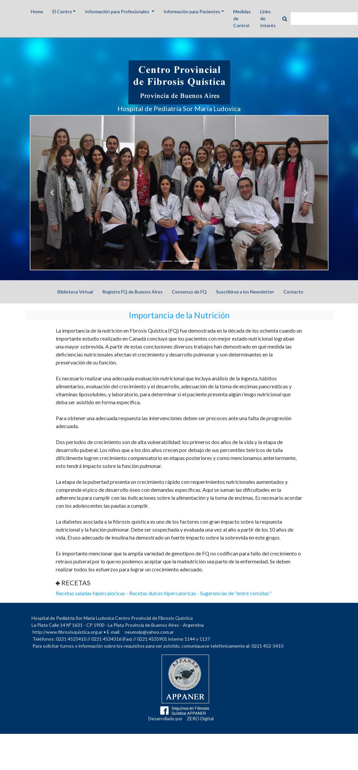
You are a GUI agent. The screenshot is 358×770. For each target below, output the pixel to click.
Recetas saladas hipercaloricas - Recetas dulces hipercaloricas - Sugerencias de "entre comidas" (163, 593)
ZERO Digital (200, 718)
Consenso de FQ (189, 291)
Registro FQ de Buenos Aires (132, 291)
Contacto (293, 291)
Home (37, 11)
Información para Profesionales (117, 11)
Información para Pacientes (192, 11)
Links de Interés (268, 18)
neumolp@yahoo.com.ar (149, 632)
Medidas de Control (242, 18)
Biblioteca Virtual (75, 291)
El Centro (62, 11)
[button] (52, 192)
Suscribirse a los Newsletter (245, 291)
